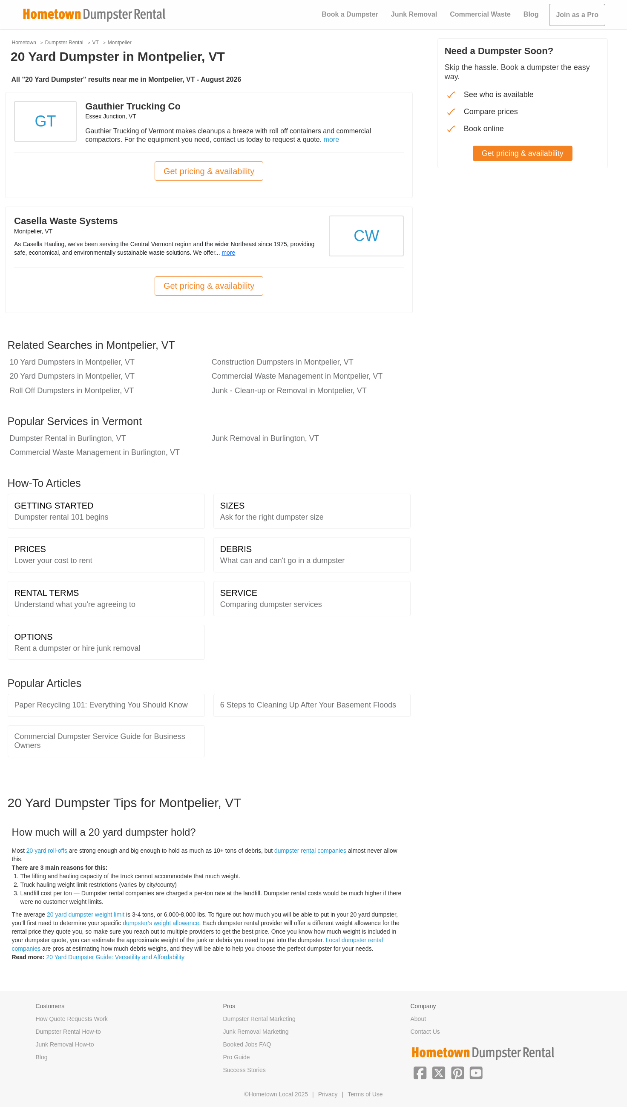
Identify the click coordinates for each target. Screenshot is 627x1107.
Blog (531, 14)
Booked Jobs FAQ (247, 1044)
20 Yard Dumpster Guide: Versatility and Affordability (115, 957)
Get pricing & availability (209, 171)
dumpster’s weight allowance (161, 923)
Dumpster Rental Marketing (259, 1018)
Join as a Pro (577, 14)
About (418, 1018)
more (331, 139)
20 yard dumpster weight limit (85, 914)
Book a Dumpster (350, 14)
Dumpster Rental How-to (68, 1031)
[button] (420, 1072)
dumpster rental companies (310, 850)
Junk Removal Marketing (256, 1031)
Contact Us (425, 1031)
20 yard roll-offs (46, 850)
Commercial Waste (480, 14)
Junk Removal (414, 14)
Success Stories (244, 1070)
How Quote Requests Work (72, 1018)
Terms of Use (365, 1094)
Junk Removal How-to (65, 1044)
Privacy (328, 1094)
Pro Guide (236, 1057)
